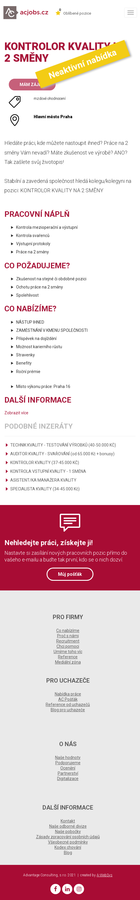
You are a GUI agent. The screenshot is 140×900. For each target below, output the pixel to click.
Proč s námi (68, 635)
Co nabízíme (67, 630)
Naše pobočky (68, 831)
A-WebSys (104, 875)
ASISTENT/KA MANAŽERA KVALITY (43, 480)
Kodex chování (67, 847)
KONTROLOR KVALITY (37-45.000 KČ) (44, 462)
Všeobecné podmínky (68, 842)
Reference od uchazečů (68, 704)
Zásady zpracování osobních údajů (68, 836)
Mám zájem (32, 84)
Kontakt (68, 821)
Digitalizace (67, 778)
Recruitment (67, 641)
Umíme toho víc (68, 651)
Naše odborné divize (68, 826)
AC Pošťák (68, 699)
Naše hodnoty (68, 757)
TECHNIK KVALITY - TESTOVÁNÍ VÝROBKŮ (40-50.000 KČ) (63, 445)
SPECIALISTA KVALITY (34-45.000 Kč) (45, 489)
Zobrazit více (16, 413)
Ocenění (67, 768)
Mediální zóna (68, 662)
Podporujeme (68, 762)
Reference (68, 657)
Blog (68, 852)
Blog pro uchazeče (68, 709)
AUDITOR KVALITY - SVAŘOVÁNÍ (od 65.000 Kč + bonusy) (62, 453)
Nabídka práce (68, 694)
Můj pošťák (70, 574)
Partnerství (68, 773)
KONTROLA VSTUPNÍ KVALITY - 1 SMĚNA (48, 471)
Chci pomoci (68, 646)
